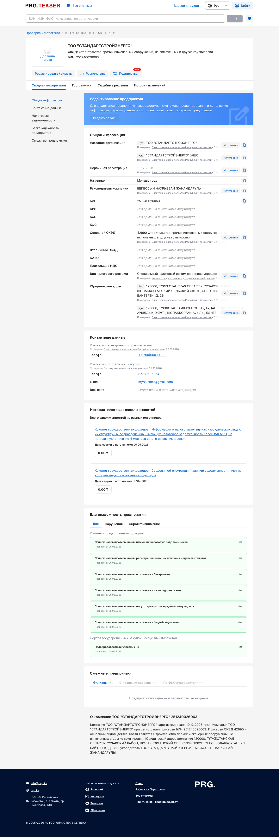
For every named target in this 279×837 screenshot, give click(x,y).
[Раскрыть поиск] (249, 18)
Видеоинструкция (187, 6)
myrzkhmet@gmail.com (155, 382)
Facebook (94, 789)
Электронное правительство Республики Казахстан (182, 147)
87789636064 (148, 374)
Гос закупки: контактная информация (125, 368)
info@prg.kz (36, 783)
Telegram (94, 803)
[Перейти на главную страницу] (43, 6)
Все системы (144, 795)
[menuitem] (52, 100)
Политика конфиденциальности (157, 801)
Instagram (94, 796)
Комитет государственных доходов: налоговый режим (183, 278)
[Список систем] (79, 5)
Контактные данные (47, 108)
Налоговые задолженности (43, 118)
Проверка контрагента (43, 33)
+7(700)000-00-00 (152, 355)
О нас (139, 783)
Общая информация (47, 100)
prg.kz (32, 790)
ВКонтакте (95, 810)
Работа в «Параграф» (150, 789)
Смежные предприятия (49, 140)
